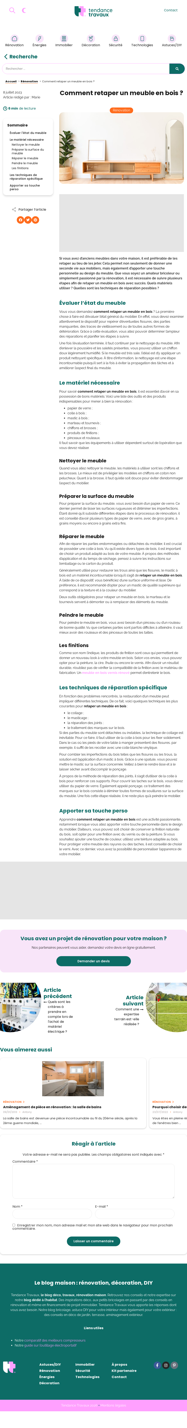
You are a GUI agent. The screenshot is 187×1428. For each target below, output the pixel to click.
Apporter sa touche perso (25, 187)
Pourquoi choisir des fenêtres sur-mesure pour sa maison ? (92, 1109)
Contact (171, 10)
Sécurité (115, 41)
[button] (20, 220)
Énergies (39, 41)
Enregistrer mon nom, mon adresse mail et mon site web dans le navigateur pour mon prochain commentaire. (92, 1243)
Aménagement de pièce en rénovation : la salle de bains (28, 1109)
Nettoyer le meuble (26, 144)
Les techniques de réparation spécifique (26, 177)
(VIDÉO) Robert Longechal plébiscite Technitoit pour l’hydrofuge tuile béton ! (153, 1110)
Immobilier (64, 41)
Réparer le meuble (25, 158)
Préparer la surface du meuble (28, 151)
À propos (119, 1381)
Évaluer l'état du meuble (28, 133)
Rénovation (14, 41)
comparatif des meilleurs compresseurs (55, 1357)
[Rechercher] (177, 69)
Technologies (142, 41)
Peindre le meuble (25, 163)
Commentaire (25, 1178)
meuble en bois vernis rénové (106, 673)
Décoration (91, 41)
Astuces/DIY (172, 41)
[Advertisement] (121, 223)
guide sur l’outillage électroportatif (50, 1362)
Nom (17, 1223)
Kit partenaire (124, 1387)
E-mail (101, 1223)
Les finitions (20, 168)
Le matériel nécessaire (27, 140)
